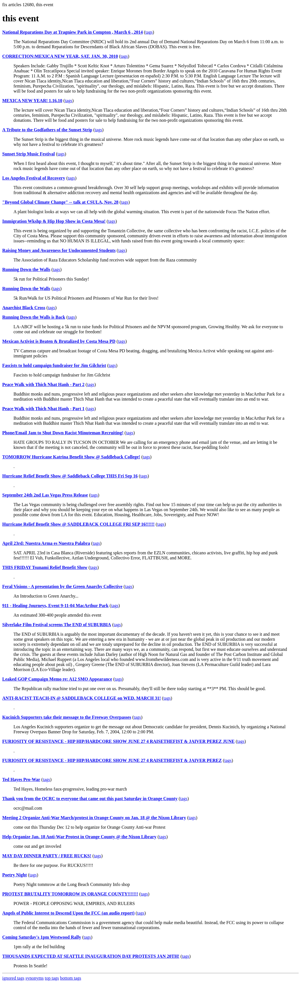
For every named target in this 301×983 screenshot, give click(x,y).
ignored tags (13, 978)
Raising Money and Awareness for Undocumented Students (59, 250)
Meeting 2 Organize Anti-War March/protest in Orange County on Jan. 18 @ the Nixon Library (94, 817)
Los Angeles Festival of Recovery (33, 178)
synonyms (35, 978)
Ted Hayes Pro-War (21, 779)
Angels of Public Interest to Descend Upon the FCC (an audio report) (68, 913)
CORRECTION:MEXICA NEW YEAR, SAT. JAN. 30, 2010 (60, 56)
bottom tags (70, 978)
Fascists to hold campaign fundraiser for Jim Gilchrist (54, 365)
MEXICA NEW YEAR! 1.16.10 (32, 100)
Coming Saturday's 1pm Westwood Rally (41, 937)
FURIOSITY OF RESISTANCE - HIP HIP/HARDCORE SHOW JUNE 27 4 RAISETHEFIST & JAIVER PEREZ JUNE (118, 741)
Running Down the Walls (26, 269)
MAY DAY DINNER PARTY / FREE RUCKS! (46, 855)
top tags (52, 978)
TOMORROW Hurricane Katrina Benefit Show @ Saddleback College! (71, 456)
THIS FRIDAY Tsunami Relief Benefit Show (44, 567)
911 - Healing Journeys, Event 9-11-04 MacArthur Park (55, 605)
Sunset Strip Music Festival (28, 153)
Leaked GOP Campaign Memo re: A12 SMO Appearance (57, 679)
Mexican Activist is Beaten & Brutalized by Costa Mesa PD (58, 341)
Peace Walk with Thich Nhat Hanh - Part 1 (43, 408)
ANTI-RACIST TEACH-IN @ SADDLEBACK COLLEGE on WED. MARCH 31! (81, 698)
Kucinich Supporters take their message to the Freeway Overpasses (66, 717)
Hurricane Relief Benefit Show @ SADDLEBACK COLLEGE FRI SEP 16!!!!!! (78, 524)
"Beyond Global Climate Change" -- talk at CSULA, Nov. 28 (60, 202)
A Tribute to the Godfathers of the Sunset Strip (47, 129)
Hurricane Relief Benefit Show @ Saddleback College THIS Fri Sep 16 (70, 476)
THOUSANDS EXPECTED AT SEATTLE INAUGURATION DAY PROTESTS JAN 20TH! (90, 956)
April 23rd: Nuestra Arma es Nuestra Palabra (46, 543)
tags (149, 32)
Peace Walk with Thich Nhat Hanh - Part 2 (43, 384)
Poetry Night (14, 874)
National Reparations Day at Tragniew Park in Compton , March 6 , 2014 (72, 32)
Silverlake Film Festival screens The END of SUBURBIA (56, 624)
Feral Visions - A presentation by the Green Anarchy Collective (62, 586)
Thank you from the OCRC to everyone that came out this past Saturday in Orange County (89, 798)
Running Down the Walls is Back (33, 317)
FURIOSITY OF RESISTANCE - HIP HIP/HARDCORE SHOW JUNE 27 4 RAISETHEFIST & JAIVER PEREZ (112, 760)
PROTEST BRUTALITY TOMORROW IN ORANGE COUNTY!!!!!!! (70, 894)
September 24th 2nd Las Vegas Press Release (45, 495)
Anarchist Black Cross (23, 307)
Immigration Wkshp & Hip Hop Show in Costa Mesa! (54, 221)
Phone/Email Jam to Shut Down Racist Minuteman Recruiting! (63, 432)
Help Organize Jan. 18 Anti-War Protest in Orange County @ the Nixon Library (79, 836)
